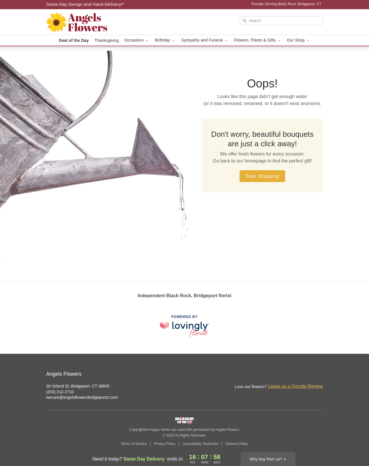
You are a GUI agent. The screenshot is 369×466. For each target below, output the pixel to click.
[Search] (281, 20)
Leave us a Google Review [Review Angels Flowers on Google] (295, 386)
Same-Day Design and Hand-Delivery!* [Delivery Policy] (85, 4)
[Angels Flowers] (87, 22)
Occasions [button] (137, 40)
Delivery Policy (236, 444)
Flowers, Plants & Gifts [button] (257, 40)
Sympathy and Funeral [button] (204, 40)
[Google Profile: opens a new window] (319, 374)
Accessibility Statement (200, 444)
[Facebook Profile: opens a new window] (306, 374)
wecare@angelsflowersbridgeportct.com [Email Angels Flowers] (82, 397)
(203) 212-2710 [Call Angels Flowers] (60, 392)
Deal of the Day (74, 40)
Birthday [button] (165, 40)
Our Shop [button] (298, 40)
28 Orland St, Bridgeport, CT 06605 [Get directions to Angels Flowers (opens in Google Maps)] (78, 386)
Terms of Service (133, 444)
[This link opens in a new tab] (184, 326)
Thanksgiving (107, 40)
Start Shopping (262, 176)
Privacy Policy (165, 444)
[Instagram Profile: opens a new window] (293, 374)
